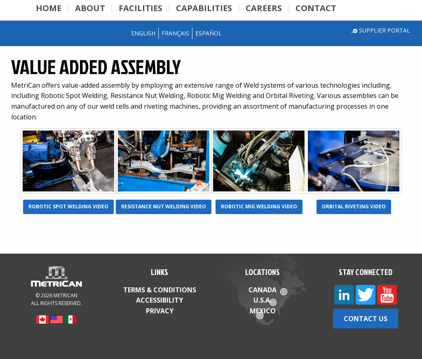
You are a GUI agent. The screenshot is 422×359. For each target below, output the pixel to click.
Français (175, 33)
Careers (264, 8)
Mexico (263, 310)
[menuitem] (48, 8)
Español (208, 33)
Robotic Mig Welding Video (259, 206)
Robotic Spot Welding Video (68, 206)
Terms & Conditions (159, 289)
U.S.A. (262, 300)
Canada (263, 289)
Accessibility (159, 300)
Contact (315, 8)
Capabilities (204, 8)
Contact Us (365, 318)
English (143, 33)
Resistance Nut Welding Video (163, 206)
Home (48, 8)
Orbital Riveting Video (354, 206)
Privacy (159, 310)
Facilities (140, 8)
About (90, 8)
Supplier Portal (384, 30)
